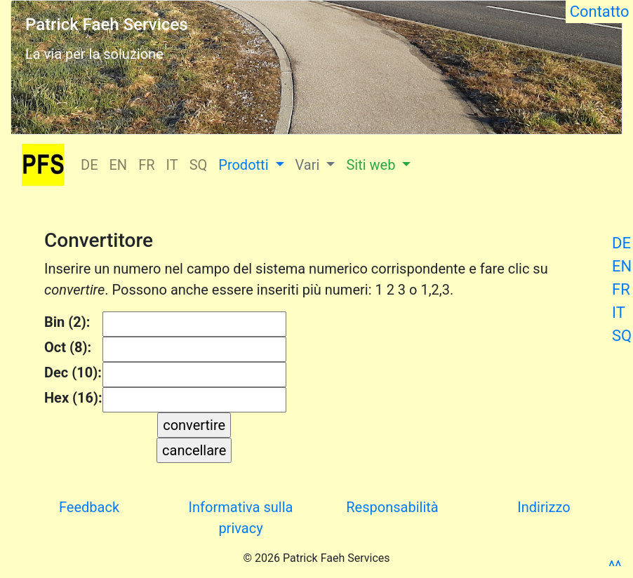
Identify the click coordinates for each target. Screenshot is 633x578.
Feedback (89, 507)
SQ (622, 335)
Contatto (599, 11)
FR (621, 289)
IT (618, 312)
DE (621, 243)
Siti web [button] (372, 164)
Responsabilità (392, 507)
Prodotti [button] (245, 164)
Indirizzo (543, 507)
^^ (614, 566)
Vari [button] (309, 164)
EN (622, 266)
